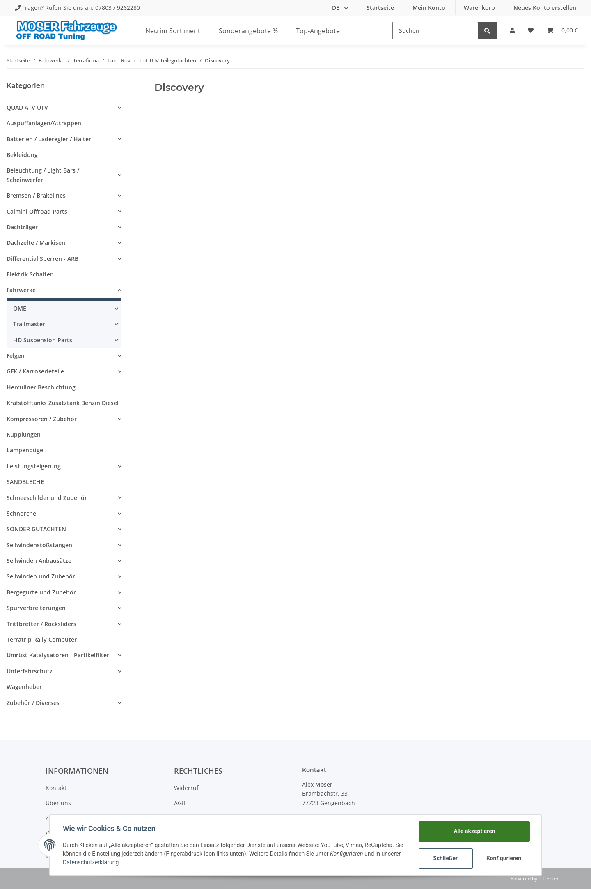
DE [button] (336, 8)
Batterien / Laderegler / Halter (49, 139)
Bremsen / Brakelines (36, 195)
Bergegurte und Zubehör (41, 592)
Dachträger (22, 227)
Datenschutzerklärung (91, 862)
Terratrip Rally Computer (42, 639)
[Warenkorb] (562, 30)
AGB (180, 803)
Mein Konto (429, 8)
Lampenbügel (26, 450)
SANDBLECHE (25, 482)
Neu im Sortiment (172, 30)
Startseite (381, 8)
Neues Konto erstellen (544, 8)
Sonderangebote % (248, 30)
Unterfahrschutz (30, 671)
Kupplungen (24, 434)
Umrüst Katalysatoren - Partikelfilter (58, 655)
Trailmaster (29, 324)
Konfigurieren (503, 858)
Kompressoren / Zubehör (42, 419)
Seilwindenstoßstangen (39, 545)
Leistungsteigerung (34, 466)
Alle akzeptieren (474, 831)
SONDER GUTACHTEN (36, 529)
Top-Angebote (318, 30)
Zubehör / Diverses (33, 703)
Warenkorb (480, 8)
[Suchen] (435, 30)
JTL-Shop (548, 878)
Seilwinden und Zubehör (41, 576)
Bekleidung (22, 155)
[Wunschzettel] (530, 30)
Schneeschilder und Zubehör (47, 498)
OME (19, 308)
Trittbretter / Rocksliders (41, 624)
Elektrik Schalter (30, 274)
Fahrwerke (21, 290)
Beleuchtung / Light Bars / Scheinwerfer (43, 174)
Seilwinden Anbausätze (39, 560)
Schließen (446, 858)
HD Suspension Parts (42, 340)
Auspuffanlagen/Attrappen (44, 123)
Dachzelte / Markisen (36, 242)
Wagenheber (24, 687)
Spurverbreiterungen (36, 608)
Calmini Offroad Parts (37, 211)
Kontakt (56, 788)
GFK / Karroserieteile (35, 371)
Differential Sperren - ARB (42, 259)
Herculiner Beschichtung (41, 387)
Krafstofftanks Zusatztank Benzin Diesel (63, 403)
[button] (512, 30)
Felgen (16, 355)
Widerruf (186, 788)
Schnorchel (22, 513)
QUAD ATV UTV (27, 107)
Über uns (58, 803)
